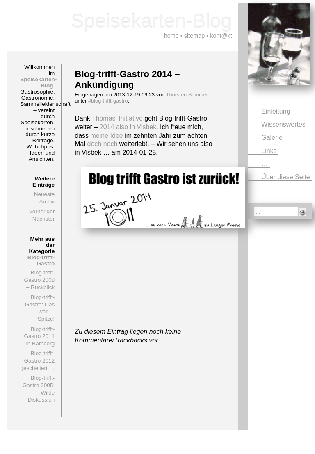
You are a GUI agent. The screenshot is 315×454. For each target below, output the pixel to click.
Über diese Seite (286, 176)
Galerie (272, 137)
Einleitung (276, 111)
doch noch (102, 143)
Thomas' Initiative (117, 118)
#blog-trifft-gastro (108, 101)
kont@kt (221, 35)
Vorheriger (42, 211)
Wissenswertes (284, 124)
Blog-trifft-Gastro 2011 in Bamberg (39, 336)
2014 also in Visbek (128, 126)
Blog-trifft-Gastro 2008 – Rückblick (39, 279)
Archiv (47, 201)
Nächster (43, 219)
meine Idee (107, 135)
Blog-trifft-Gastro (41, 260)
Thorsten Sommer (187, 94)
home (171, 35)
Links (269, 150)
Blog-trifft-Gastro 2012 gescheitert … (37, 360)
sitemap (194, 35)
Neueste (44, 194)
